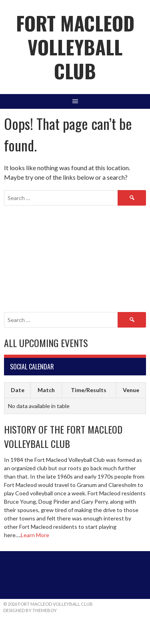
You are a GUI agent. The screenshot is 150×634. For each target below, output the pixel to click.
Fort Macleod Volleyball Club (75, 47)
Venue (131, 390)
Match (46, 390)
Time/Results (88, 390)
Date (17, 390)
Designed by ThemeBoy (30, 610)
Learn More (35, 535)
